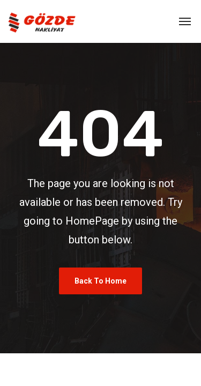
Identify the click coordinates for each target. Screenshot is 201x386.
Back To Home (100, 281)
